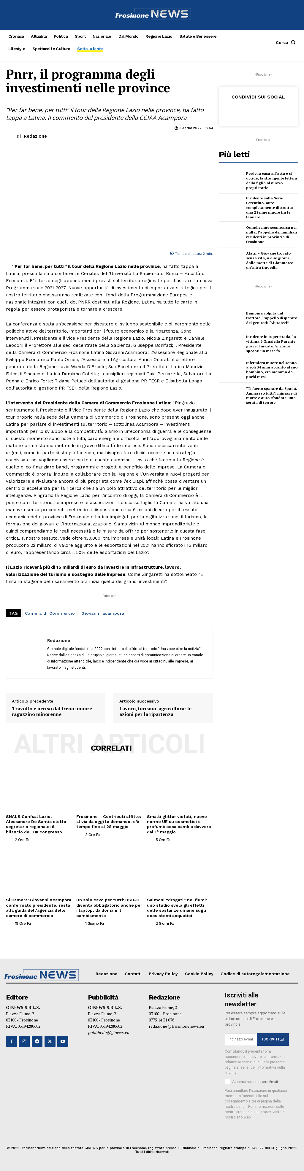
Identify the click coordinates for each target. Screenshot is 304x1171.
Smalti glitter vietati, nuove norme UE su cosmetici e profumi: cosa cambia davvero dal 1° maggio (178, 824)
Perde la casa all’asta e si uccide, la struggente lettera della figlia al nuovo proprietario (271, 180)
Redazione (35, 136)
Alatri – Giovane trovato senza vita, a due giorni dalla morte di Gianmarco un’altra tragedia (271, 260)
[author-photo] (10, 839)
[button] (287, 42)
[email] (241, 1038)
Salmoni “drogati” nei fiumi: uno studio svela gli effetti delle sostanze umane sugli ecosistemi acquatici (176, 906)
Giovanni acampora (102, 613)
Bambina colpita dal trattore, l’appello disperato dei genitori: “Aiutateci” (271, 317)
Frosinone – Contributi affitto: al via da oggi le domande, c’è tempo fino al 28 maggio (108, 821)
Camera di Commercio (50, 613)
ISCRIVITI (273, 1038)
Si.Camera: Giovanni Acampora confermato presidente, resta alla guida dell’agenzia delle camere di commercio (38, 906)
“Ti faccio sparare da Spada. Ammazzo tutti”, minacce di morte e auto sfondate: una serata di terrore (271, 395)
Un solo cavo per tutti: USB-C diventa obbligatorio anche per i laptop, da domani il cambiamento (108, 906)
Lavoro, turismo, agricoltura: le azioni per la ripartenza (155, 711)
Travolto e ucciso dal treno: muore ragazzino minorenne (52, 711)
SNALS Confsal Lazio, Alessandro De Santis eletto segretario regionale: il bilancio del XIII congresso (35, 824)
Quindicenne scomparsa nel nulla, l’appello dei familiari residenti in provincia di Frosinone (271, 234)
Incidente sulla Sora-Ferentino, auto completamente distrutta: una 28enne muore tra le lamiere (269, 207)
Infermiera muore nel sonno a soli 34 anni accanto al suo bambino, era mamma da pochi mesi (271, 369)
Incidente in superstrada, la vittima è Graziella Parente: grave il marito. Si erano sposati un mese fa (270, 343)
